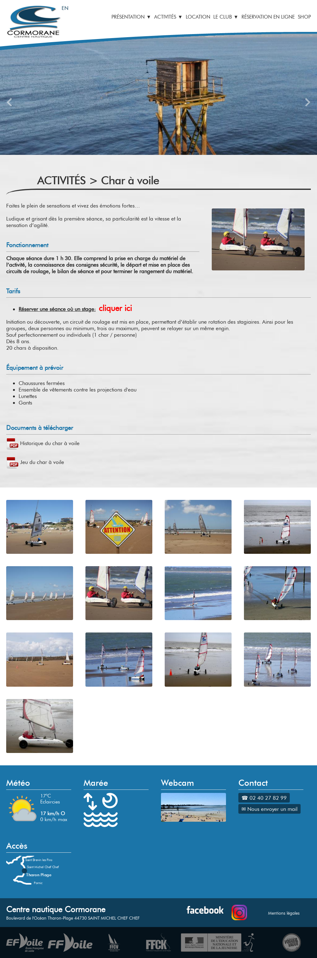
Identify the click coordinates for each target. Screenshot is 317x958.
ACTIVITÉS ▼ (168, 17)
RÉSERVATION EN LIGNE (268, 17)
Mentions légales (284, 913)
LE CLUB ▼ (225, 17)
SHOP (304, 17)
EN (65, 8)
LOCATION (198, 17)
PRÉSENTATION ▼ (131, 17)
